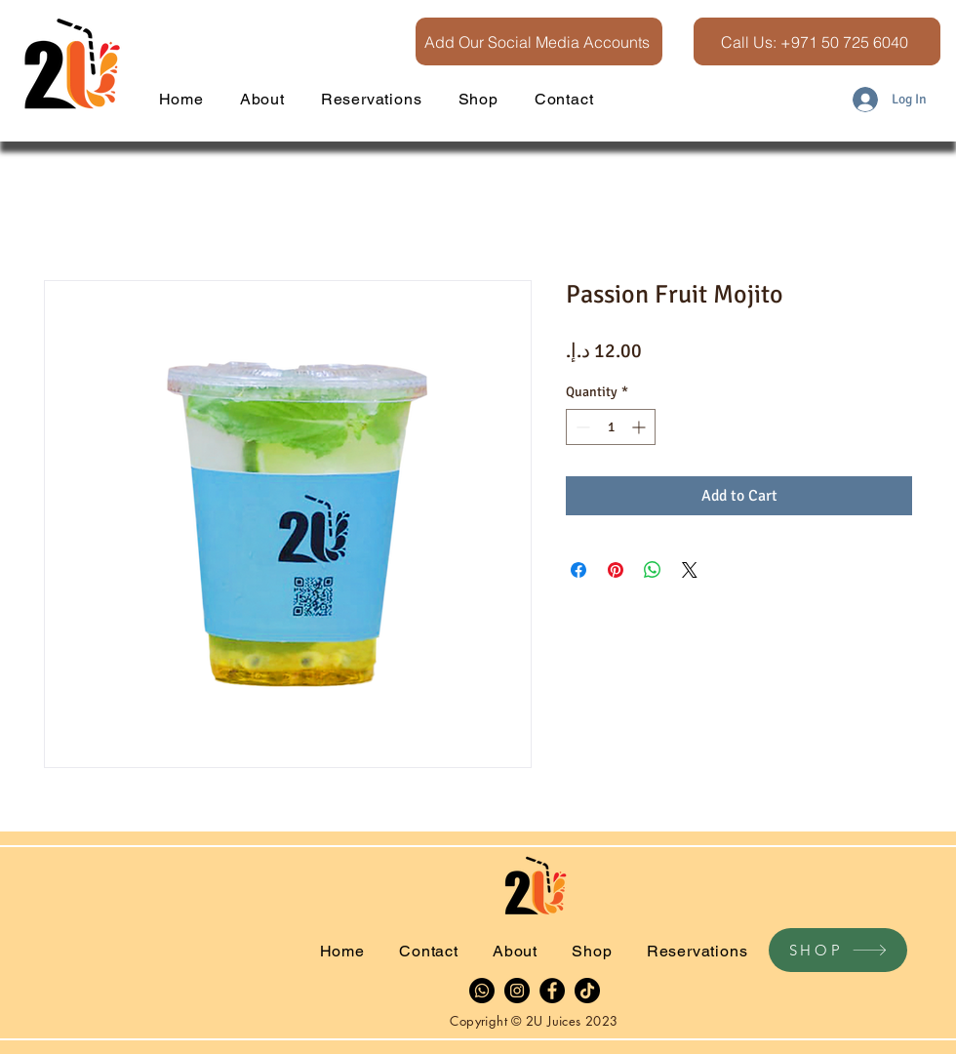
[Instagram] (517, 990)
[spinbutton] (610, 427)
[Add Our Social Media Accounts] (539, 41)
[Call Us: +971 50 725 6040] (817, 41)
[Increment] (640, 427)
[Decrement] (581, 427)
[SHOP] (838, 950)
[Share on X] (689, 570)
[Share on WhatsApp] (652, 570)
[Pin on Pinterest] (615, 570)
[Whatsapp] (482, 990)
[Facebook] (552, 990)
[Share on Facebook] (578, 570)
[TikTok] (587, 990)
